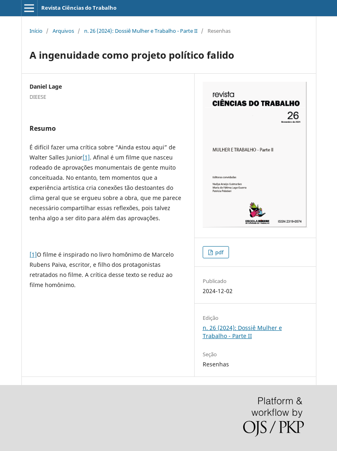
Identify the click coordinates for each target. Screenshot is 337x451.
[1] (86, 157)
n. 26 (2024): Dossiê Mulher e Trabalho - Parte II (140, 30)
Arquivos (63, 30)
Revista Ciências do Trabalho (79, 7)
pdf (218, 252)
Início (36, 30)
